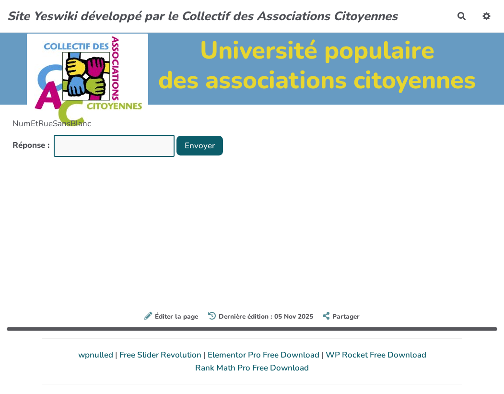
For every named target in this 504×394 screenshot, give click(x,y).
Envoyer (200, 145)
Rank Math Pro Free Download (252, 367)
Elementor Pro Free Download (264, 354)
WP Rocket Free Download (376, 354)
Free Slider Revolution (161, 354)
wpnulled (96, 354)
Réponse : (32, 145)
